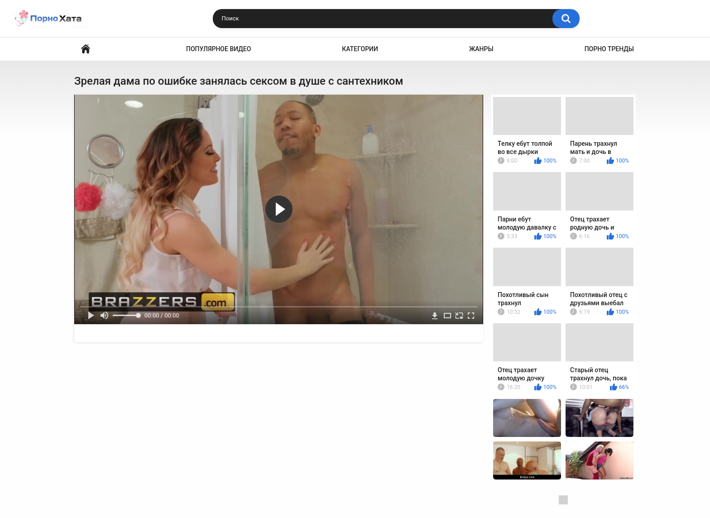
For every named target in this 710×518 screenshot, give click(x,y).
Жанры (481, 49)
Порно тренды (609, 49)
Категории (360, 49)
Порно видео (85, 49)
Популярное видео (218, 49)
